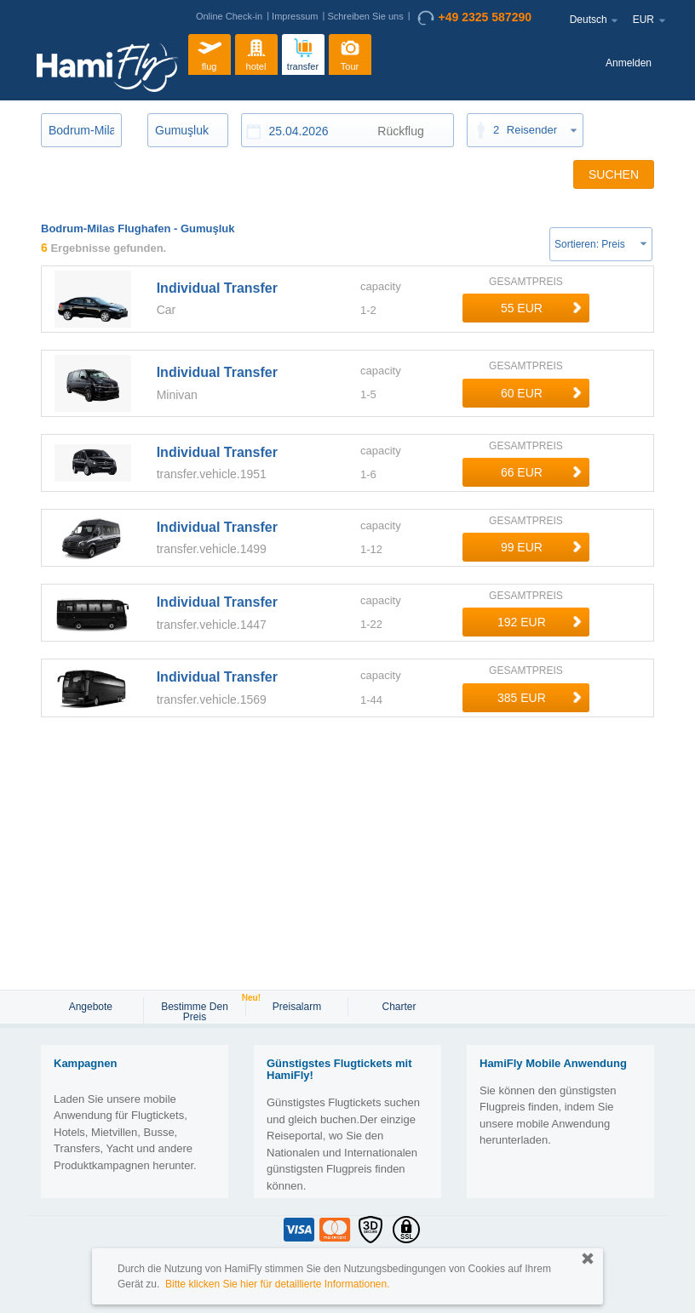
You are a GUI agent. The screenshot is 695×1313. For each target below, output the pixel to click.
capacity (380, 286)
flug (209, 52)
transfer (303, 52)
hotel (256, 52)
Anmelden (629, 63)
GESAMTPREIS (526, 282)
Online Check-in (229, 16)
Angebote (92, 1007)
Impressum (295, 16)
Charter (399, 1007)
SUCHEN (614, 174)
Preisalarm (297, 1007)
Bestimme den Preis (202, 1010)
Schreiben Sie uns (365, 16)
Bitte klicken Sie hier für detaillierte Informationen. (277, 1284)
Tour (350, 52)
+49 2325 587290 (474, 18)
